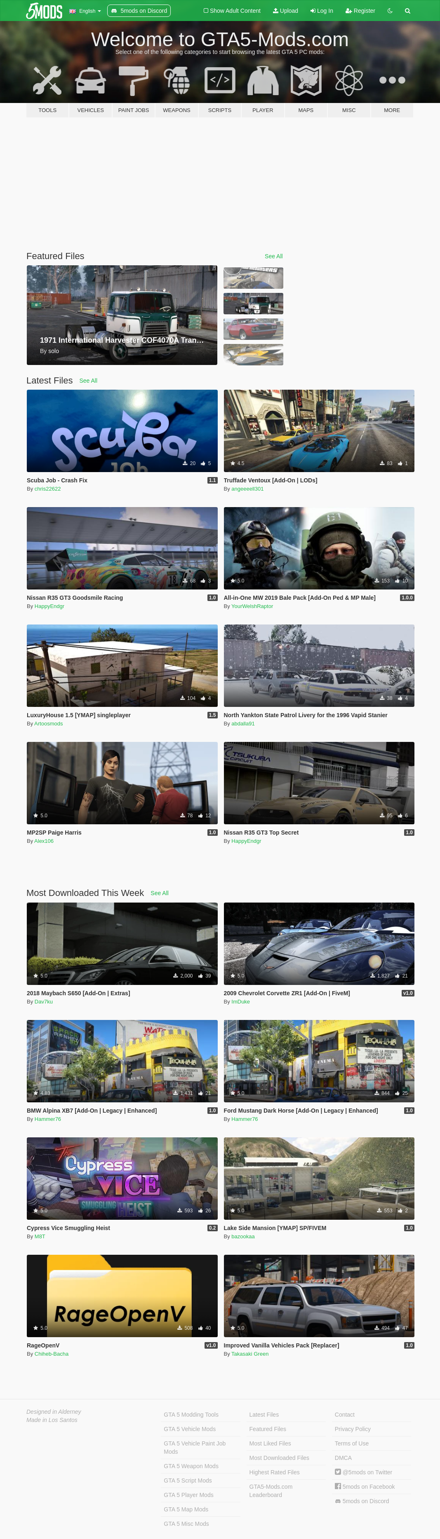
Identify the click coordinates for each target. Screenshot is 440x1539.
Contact (345, 1414)
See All (274, 256)
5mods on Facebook (365, 1486)
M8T (40, 1236)
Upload (285, 10)
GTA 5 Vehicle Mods (190, 1429)
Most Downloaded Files (279, 1458)
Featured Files (267, 1429)
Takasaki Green (249, 1354)
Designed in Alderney (53, 1411)
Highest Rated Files (274, 1472)
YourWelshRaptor (252, 606)
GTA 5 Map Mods (186, 1509)
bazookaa (242, 1236)
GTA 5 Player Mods (188, 1495)
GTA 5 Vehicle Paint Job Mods (195, 1447)
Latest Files (264, 1414)
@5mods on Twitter (363, 1472)
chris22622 (48, 489)
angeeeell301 (247, 489)
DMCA (343, 1458)
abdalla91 (242, 723)
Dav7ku (44, 1002)
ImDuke (240, 1002)
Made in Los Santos (52, 1420)
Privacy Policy (353, 1429)
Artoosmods (48, 723)
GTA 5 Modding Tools (191, 1414)
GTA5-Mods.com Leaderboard (271, 1490)
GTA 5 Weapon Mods (191, 1466)
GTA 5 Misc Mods (186, 1523)
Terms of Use (352, 1443)
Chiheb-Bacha (51, 1354)
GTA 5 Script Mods (188, 1480)
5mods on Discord (362, 1501)
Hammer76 (48, 1119)
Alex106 (44, 841)
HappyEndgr (49, 606)
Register (360, 10)
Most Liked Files (270, 1443)
